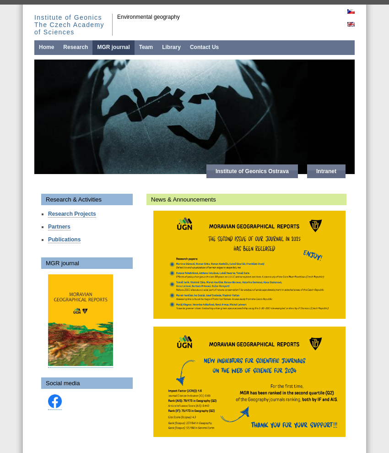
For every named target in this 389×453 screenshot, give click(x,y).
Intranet (326, 171)
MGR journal (113, 47)
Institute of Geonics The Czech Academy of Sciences (69, 25)
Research (75, 47)
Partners (59, 227)
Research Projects (72, 214)
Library (171, 47)
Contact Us (204, 47)
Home (46, 47)
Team (146, 47)
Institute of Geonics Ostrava (252, 171)
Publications (64, 239)
